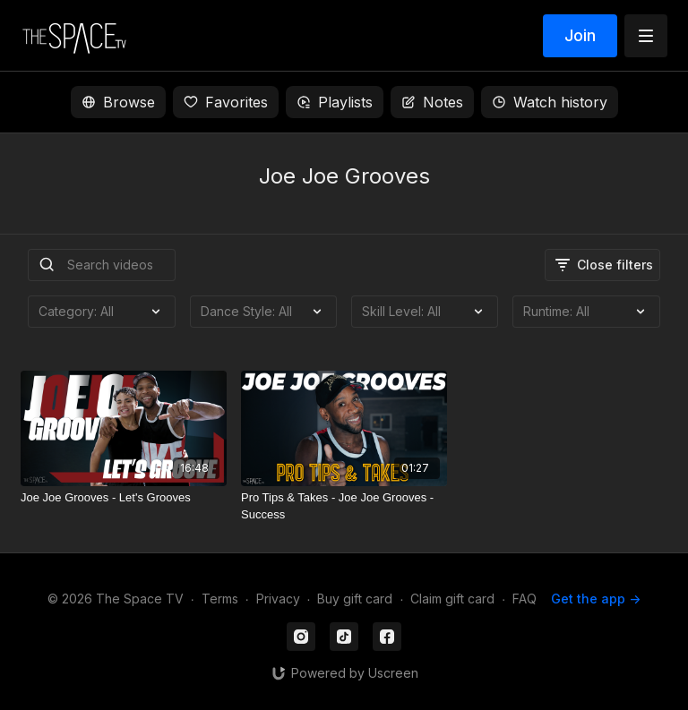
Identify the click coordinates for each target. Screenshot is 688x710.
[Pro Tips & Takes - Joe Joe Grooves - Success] (344, 506)
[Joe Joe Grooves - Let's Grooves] (124, 498)
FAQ (524, 598)
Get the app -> (596, 598)
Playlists (335, 102)
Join (580, 35)
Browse (118, 102)
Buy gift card (354, 598)
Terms (220, 598)
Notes (432, 102)
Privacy (278, 598)
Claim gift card (452, 598)
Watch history (549, 102)
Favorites (226, 102)
